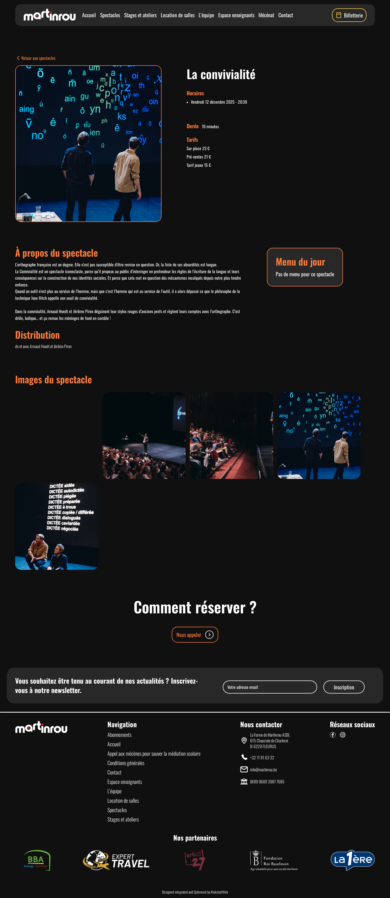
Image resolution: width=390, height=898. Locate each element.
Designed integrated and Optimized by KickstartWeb (195, 892)
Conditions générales (125, 763)
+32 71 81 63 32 (262, 757)
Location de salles (177, 15)
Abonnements (119, 734)
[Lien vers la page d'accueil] (50, 15)
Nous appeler (195, 634)
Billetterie (349, 15)
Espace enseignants (236, 15)
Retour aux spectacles (35, 58)
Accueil (89, 15)
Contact (285, 15)
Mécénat (266, 15)
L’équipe (206, 15)
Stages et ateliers (140, 15)
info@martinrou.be (263, 769)
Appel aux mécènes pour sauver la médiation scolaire (153, 753)
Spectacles (110, 15)
